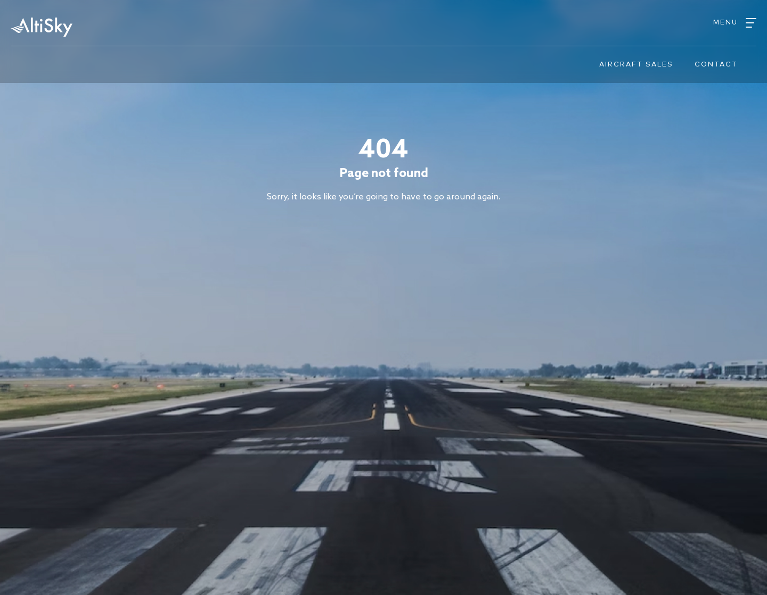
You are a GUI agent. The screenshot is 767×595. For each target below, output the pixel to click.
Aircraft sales (636, 64)
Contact (716, 64)
